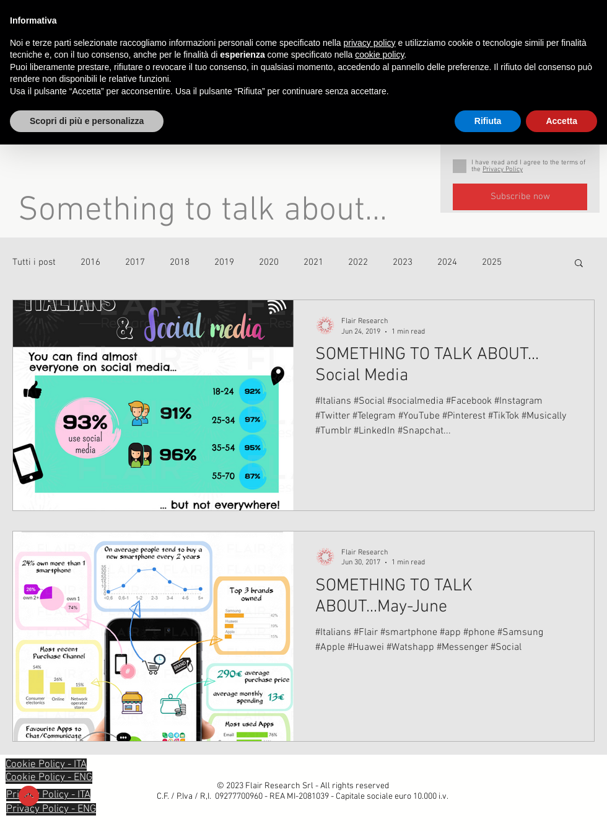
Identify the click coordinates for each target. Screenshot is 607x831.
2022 (358, 262)
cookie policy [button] (379, 55)
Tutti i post (34, 262)
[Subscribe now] (520, 197)
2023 (403, 262)
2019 (224, 262)
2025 (492, 262)
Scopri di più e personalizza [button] (87, 121)
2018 (180, 262)
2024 (447, 262)
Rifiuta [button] (488, 121)
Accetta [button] (561, 121)
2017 (135, 262)
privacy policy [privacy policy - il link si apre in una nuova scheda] (370, 43)
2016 (90, 262)
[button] (579, 263)
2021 (313, 262)
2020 (269, 262)
